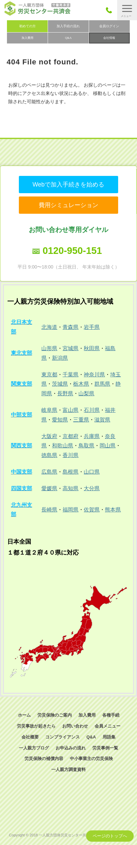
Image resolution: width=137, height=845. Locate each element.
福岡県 (70, 509)
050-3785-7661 (110, 10)
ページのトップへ (110, 835)
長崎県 (49, 509)
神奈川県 (94, 374)
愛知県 (60, 419)
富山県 (70, 410)
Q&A (68, 37)
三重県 (81, 419)
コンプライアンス (62, 736)
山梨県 (86, 393)
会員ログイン (109, 26)
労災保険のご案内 (54, 715)
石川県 (92, 410)
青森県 (70, 327)
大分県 (92, 488)
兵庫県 (92, 436)
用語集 (109, 736)
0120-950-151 (72, 250)
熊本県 (113, 509)
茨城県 (60, 384)
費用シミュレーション (68, 205)
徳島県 (49, 455)
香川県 (70, 455)
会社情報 (109, 37)
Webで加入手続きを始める (68, 184)
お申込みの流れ (71, 747)
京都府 (70, 436)
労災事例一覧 (105, 747)
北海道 (49, 327)
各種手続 (110, 715)
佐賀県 (92, 509)
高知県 (70, 488)
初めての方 (27, 26)
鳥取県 (86, 445)
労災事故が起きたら (36, 726)
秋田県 (92, 348)
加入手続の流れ (68, 26)
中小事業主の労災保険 (91, 758)
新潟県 (60, 358)
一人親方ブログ (34, 747)
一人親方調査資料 (68, 769)
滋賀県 (102, 419)
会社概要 (30, 736)
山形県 (49, 348)
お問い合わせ (75, 726)
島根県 (70, 472)
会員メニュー (107, 726)
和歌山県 (62, 445)
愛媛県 (49, 488)
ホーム (24, 715)
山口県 (92, 472)
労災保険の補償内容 (43, 758)
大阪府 (49, 436)
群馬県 (102, 384)
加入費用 (27, 37)
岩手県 (92, 327)
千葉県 (70, 374)
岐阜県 (49, 410)
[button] (127, 10)
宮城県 (70, 348)
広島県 (49, 472)
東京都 (49, 374)
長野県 (65, 393)
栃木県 (81, 384)
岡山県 (107, 445)
